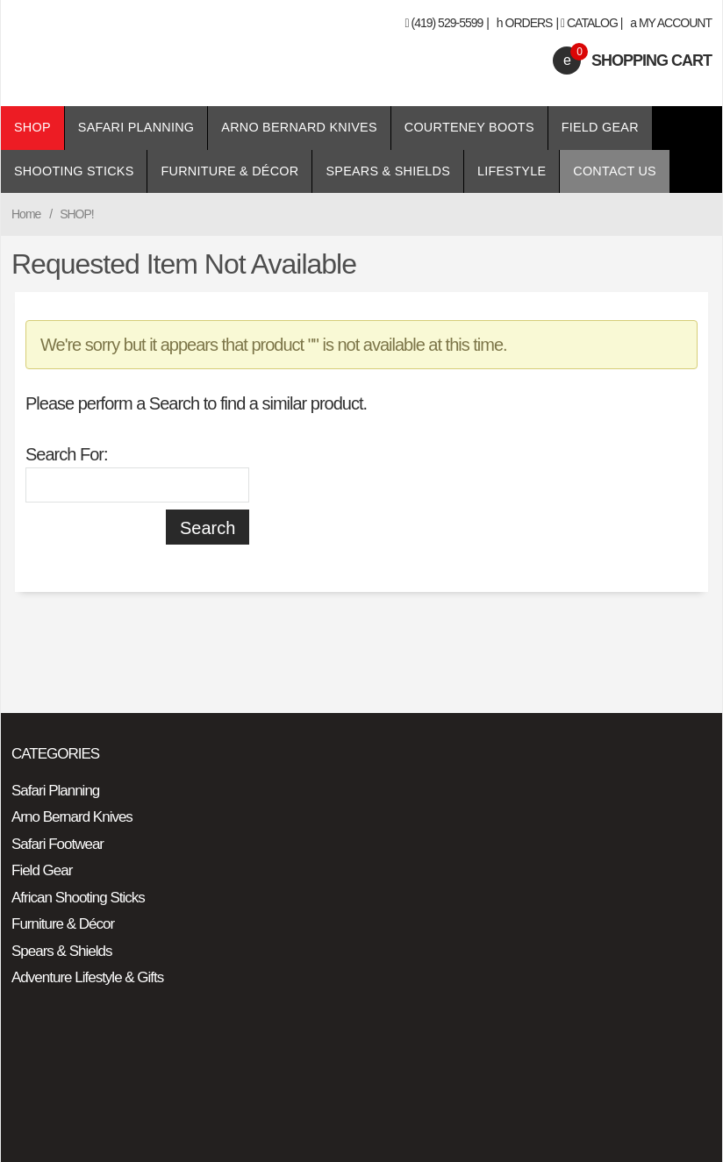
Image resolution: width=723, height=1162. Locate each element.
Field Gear (600, 127)
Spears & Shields (388, 171)
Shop (32, 127)
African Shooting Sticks (78, 897)
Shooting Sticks (73, 171)
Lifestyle (511, 171)
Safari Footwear (57, 844)
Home (25, 214)
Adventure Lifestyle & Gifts (87, 977)
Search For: (66, 454)
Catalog (592, 23)
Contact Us (614, 171)
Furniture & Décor (229, 171)
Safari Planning (136, 127)
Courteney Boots (469, 127)
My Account (671, 23)
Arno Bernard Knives (298, 127)
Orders (525, 23)
